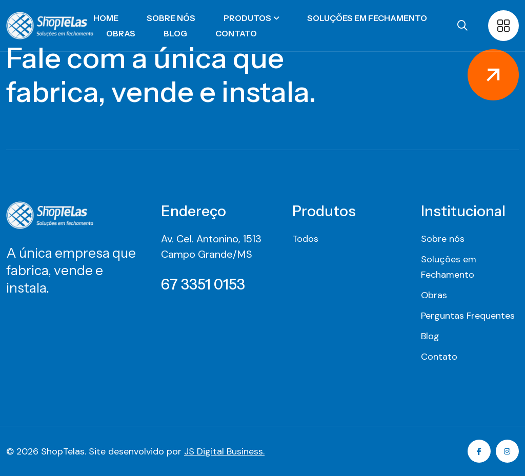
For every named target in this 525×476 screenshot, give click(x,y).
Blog (175, 33)
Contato (236, 33)
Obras (120, 33)
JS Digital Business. (224, 451)
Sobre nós (171, 18)
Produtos (247, 18)
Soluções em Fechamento (367, 18)
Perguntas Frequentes (468, 315)
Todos (305, 239)
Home (105, 18)
